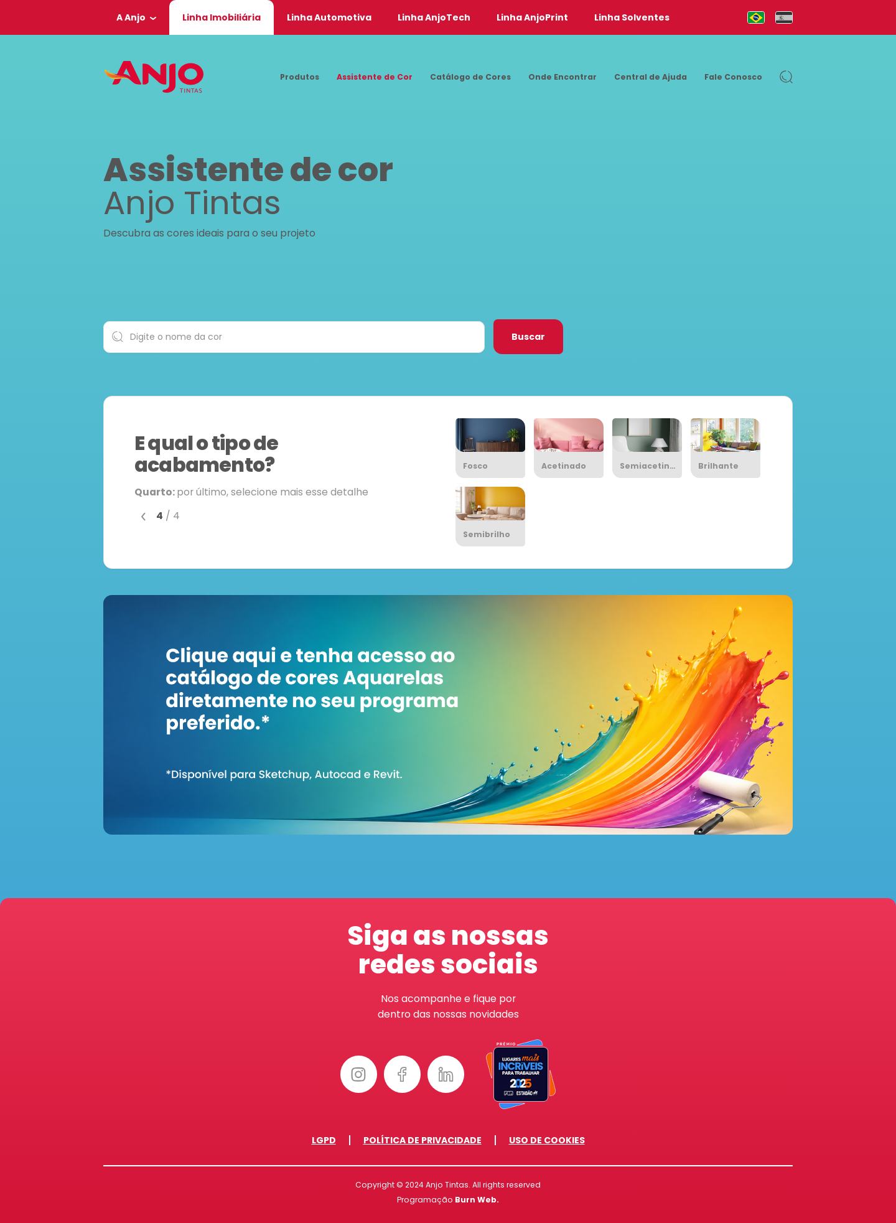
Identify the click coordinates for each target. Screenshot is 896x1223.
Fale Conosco (733, 77)
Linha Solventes (632, 17)
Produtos (299, 77)
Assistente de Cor (375, 77)
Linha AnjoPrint (532, 17)
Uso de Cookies (547, 1140)
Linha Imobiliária (221, 17)
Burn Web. (477, 1199)
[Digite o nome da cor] (294, 337)
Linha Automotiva (329, 17)
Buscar (528, 336)
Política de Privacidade (422, 1140)
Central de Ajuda (650, 77)
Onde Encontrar (562, 77)
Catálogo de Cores (470, 77)
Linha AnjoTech (434, 17)
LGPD (324, 1140)
